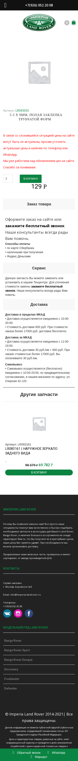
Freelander (11, 679)
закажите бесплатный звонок (34, 225)
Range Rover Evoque (18, 659)
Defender (10, 688)
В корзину (31, 178)
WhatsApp (56, 752)
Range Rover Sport (17, 650)
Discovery (11, 669)
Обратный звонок (27, 752)
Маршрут (39, 757)
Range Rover (13, 640)
